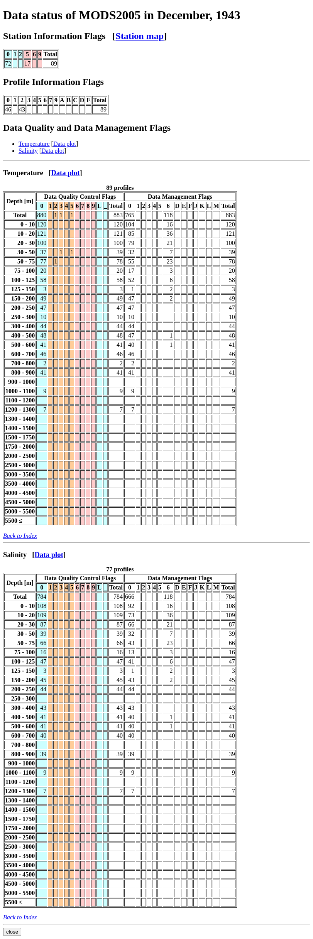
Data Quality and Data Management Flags (87, 128)
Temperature (34, 143)
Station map (139, 36)
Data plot (64, 143)
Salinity (28, 150)
